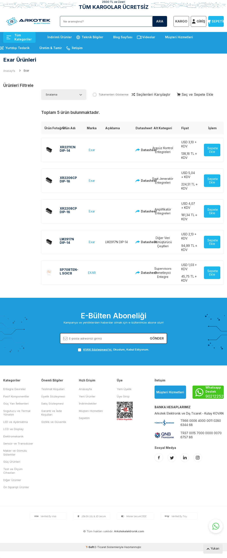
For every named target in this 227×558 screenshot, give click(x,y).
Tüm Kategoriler (19, 37)
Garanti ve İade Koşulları (51, 412)
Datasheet (140, 150)
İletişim (77, 48)
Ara (159, 21)
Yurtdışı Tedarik (17, 48)
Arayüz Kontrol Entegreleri (162, 150)
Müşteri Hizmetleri (179, 37)
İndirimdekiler (88, 403)
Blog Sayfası (122, 37)
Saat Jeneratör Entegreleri (162, 181)
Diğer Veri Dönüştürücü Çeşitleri (163, 242)
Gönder (157, 338)
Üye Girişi (123, 396)
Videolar (148, 37)
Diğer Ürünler (12, 480)
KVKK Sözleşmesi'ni (97, 349)
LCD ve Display (13, 429)
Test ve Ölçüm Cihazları (13, 470)
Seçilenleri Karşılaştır (151, 94)
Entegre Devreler (14, 389)
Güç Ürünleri (11, 461)
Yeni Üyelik (124, 389)
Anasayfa (9, 70)
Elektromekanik (13, 436)
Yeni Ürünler (87, 396)
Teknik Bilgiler (92, 37)
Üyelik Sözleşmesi (53, 396)
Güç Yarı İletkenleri (16, 403)
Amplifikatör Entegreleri (163, 211)
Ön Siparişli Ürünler (16, 487)
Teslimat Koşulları (52, 389)
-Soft (90, 547)
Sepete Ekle (212, 150)
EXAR (92, 272)
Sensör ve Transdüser (18, 443)
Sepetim (84, 418)
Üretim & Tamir (50, 48)
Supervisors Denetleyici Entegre (162, 273)
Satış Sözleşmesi (52, 403)
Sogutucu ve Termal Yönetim (16, 412)
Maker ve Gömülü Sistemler (15, 452)
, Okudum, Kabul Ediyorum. (113, 349)
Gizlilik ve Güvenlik (53, 422)
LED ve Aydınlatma (15, 422)
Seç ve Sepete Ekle (195, 94)
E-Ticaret (100, 547)
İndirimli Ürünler (59, 37)
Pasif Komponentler (16, 396)
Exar (92, 150)
